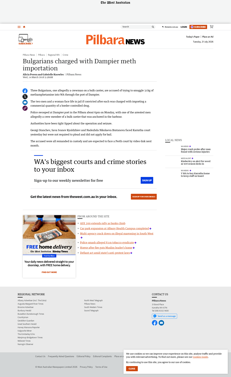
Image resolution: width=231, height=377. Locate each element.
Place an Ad (207, 37)
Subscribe (198, 26)
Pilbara (41, 55)
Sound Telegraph (91, 310)
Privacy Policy (86, 367)
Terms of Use (101, 367)
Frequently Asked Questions (61, 356)
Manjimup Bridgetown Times (30, 337)
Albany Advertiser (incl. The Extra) (32, 300)
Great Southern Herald (27, 324)
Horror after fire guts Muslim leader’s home (106, 247)
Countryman (23, 317)
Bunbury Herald (24, 310)
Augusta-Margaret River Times (30, 304)
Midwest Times (24, 341)
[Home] (24, 27)
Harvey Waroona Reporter (29, 327)
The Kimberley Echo (26, 334)
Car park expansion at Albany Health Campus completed (114, 228)
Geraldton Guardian (26, 320)
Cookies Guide (200, 357)
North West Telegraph (93, 300)
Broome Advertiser (26, 307)
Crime (65, 55)
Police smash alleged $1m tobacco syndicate (107, 242)
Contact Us (40, 356)
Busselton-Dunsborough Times (31, 314)
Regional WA (54, 55)
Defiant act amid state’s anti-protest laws (105, 252)
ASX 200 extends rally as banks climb (102, 223)
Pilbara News (29, 55)
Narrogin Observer (25, 344)
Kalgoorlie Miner (25, 331)
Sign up (147, 180)
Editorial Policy (83, 356)
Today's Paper (193, 37)
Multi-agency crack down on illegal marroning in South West (116, 233)
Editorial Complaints (102, 356)
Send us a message (164, 316)
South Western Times (93, 307)
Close (132, 368)
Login (184, 27)
